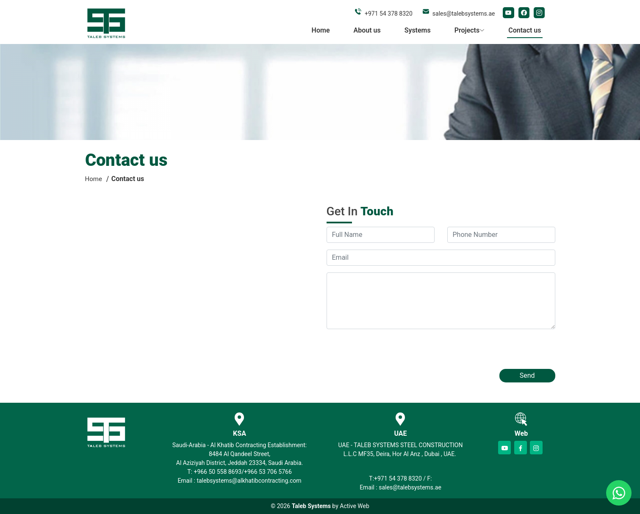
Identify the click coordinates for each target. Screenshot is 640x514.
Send (527, 375)
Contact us (524, 30)
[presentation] (391, 352)
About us (367, 30)
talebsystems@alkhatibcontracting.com (249, 480)
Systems (418, 30)
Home (321, 30)
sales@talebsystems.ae (463, 13)
